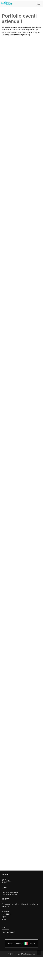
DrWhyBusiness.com (28, 954)
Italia (21, 943)
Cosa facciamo (7, 881)
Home (4, 879)
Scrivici (4, 919)
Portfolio (4, 883)
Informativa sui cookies (9, 894)
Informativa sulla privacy (10, 892)
